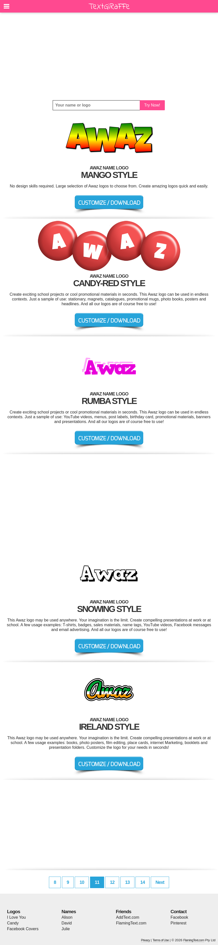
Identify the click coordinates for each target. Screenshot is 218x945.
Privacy (145, 940)
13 (127, 882)
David (66, 923)
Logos (13, 911)
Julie (65, 929)
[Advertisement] (109, 56)
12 (112, 882)
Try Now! (152, 105)
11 (97, 882)
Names (68, 911)
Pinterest (178, 923)
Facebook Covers (22, 929)
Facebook (179, 917)
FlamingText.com (131, 923)
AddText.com (127, 917)
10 (82, 882)
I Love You (16, 917)
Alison (66, 917)
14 (142, 882)
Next (160, 882)
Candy (13, 923)
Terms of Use (161, 940)
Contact (179, 911)
